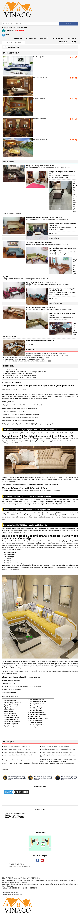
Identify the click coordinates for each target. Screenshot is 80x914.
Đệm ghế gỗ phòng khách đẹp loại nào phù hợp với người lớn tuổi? (45, 355)
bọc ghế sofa (72, 759)
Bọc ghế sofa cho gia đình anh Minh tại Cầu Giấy (55, 746)
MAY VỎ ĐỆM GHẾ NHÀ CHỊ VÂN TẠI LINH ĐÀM (40, 340)
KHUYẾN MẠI (63, 42)
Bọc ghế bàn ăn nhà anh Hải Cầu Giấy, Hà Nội (75, 189)
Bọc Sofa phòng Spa (40, 77)
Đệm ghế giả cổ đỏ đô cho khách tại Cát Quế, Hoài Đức (42, 283)
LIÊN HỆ (73, 42)
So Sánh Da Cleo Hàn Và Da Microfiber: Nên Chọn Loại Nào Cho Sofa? (25, 357)
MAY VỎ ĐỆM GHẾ (58, 38)
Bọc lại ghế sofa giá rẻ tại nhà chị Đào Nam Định (40, 307)
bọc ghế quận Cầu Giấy (59, 761)
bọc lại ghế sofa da (52, 759)
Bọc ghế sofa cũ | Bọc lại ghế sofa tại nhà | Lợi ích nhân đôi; (21, 408)
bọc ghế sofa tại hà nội (51, 763)
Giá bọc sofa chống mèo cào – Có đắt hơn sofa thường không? (22, 359)
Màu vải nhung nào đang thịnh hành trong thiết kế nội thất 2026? (44, 353)
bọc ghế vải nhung (63, 759)
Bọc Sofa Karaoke (39, 98)
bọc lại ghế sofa (69, 763)
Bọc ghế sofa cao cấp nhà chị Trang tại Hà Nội (40, 166)
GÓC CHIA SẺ (72, 38)
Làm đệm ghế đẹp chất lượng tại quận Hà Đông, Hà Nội (20, 375)
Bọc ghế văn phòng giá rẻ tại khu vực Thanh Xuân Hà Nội (20, 752)
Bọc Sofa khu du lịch (40, 139)
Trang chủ (18, 38)
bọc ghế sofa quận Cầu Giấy (10, 763)
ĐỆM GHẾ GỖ (44, 38)
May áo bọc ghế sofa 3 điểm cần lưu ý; (15, 411)
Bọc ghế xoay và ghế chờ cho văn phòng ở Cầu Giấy (18, 755)
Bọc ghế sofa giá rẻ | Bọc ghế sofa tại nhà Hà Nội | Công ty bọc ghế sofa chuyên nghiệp (28, 424)
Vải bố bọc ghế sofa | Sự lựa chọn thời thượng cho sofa (20, 377)
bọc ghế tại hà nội (39, 763)
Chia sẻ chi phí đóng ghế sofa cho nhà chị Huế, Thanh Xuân (44, 217)
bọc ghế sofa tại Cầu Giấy (26, 763)
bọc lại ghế (61, 763)
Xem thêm (53, 233)
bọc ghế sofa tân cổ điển (47, 504)
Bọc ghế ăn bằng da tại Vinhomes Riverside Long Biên (57, 752)
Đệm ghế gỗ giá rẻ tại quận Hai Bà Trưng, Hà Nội (18, 373)
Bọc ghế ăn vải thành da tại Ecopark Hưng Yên (17, 760)
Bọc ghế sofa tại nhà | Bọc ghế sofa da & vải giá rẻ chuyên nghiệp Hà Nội (25, 371)
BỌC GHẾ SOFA (31, 38)
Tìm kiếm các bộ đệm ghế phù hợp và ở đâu (39, 242)
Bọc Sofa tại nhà (38, 57)
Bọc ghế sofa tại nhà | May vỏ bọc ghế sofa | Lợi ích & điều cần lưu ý (22, 405)
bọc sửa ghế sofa (40, 543)
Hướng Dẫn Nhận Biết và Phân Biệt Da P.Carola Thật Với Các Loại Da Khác (26, 361)
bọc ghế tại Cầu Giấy (46, 761)
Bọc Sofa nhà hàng (39, 118)
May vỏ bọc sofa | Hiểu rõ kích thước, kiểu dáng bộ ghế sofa (22, 414)
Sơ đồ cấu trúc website (11, 370)
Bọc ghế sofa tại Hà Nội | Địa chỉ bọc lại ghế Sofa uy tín (18, 420)
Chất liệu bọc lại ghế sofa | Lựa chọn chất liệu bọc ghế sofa (21, 417)
